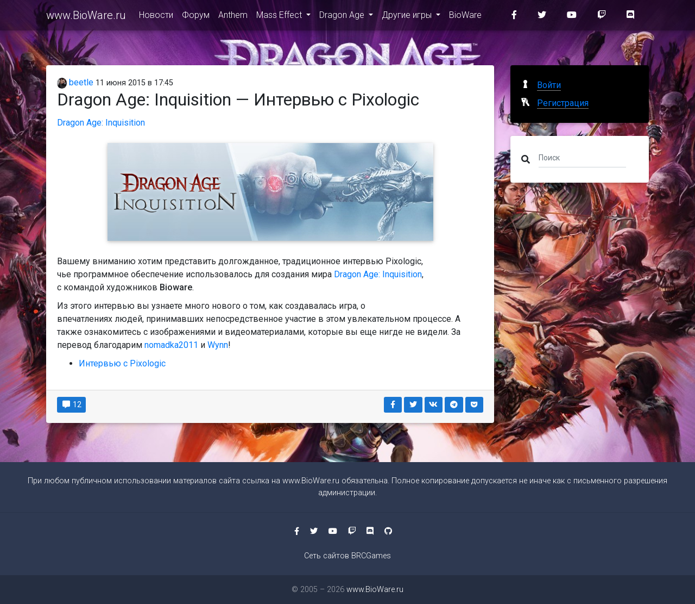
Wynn (217, 345)
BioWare (465, 17)
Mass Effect (280, 17)
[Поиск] (582, 157)
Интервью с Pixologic (122, 363)
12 (71, 404)
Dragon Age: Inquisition (101, 122)
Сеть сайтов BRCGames (347, 556)
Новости (156, 17)
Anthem (233, 17)
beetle (75, 82)
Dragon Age (343, 17)
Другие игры (408, 17)
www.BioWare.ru (86, 17)
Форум (196, 17)
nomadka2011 (171, 345)
